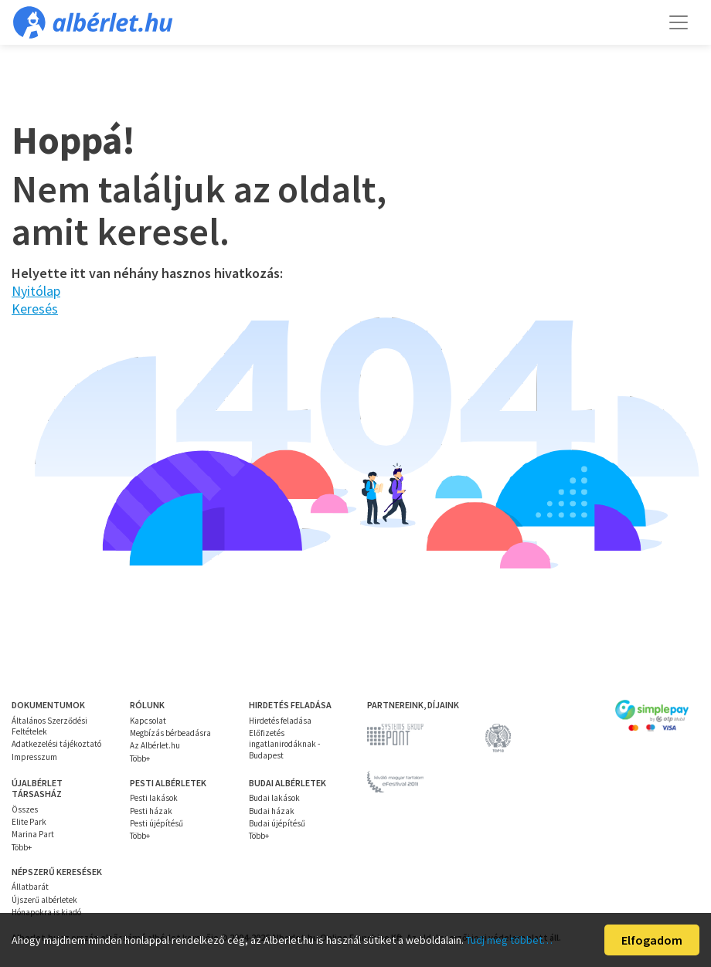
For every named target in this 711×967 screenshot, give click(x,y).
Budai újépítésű (277, 823)
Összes (25, 809)
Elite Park (29, 821)
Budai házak (271, 811)
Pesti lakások (154, 797)
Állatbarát (30, 886)
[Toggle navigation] (678, 22)
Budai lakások (274, 797)
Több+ (140, 758)
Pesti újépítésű (156, 823)
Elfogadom (651, 940)
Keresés (35, 308)
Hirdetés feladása (280, 720)
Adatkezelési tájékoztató (56, 743)
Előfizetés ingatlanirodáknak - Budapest (284, 744)
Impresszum (34, 757)
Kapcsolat (148, 720)
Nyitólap (36, 291)
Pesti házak (151, 811)
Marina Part (33, 834)
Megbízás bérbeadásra (170, 733)
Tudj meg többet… (509, 940)
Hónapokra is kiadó (46, 912)
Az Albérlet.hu (155, 745)
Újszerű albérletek (44, 899)
